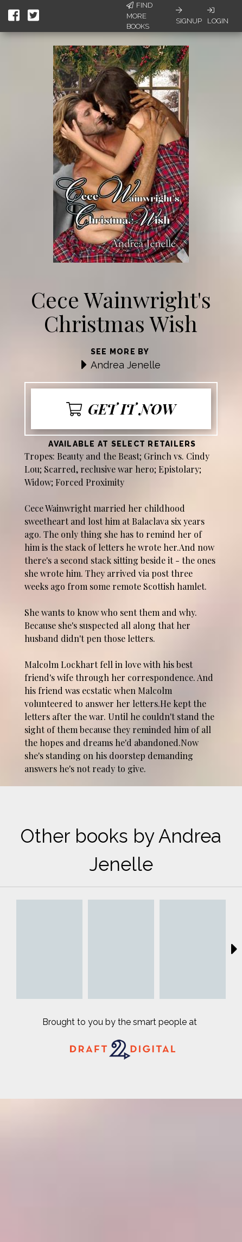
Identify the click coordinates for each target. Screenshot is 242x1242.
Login (217, 16)
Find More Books (139, 15)
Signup (189, 16)
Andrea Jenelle (126, 365)
